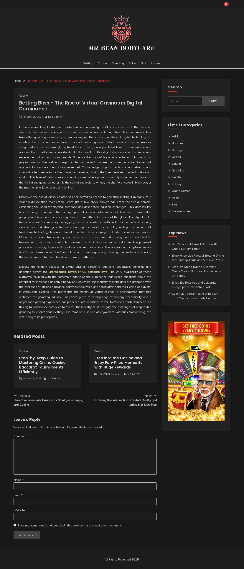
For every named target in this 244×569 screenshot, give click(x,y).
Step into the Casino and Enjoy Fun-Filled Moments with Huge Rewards (118, 362)
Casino (102, 63)
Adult (175, 136)
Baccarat (178, 143)
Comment (21, 436)
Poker (132, 63)
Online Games (181, 191)
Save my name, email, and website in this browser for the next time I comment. (70, 525)
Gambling (118, 63)
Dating (176, 163)
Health (176, 177)
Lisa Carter (55, 116)
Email (18, 495)
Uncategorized (182, 211)
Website (19, 510)
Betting (88, 63)
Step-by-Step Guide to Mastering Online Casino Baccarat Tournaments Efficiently (42, 364)
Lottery (156, 63)
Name (19, 480)
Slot (143, 63)
